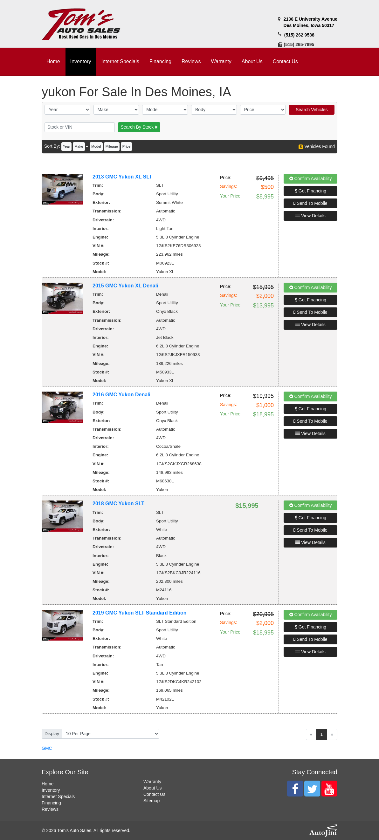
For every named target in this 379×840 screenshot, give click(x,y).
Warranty (152, 781)
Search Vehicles (311, 109)
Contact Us (154, 794)
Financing (51, 802)
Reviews (50, 809)
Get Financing (310, 190)
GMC (47, 748)
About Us (152, 787)
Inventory (51, 790)
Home (47, 783)
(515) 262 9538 (299, 34)
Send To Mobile (310, 203)
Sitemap (151, 800)
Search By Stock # (139, 127)
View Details (310, 215)
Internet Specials (58, 796)
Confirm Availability (310, 178)
